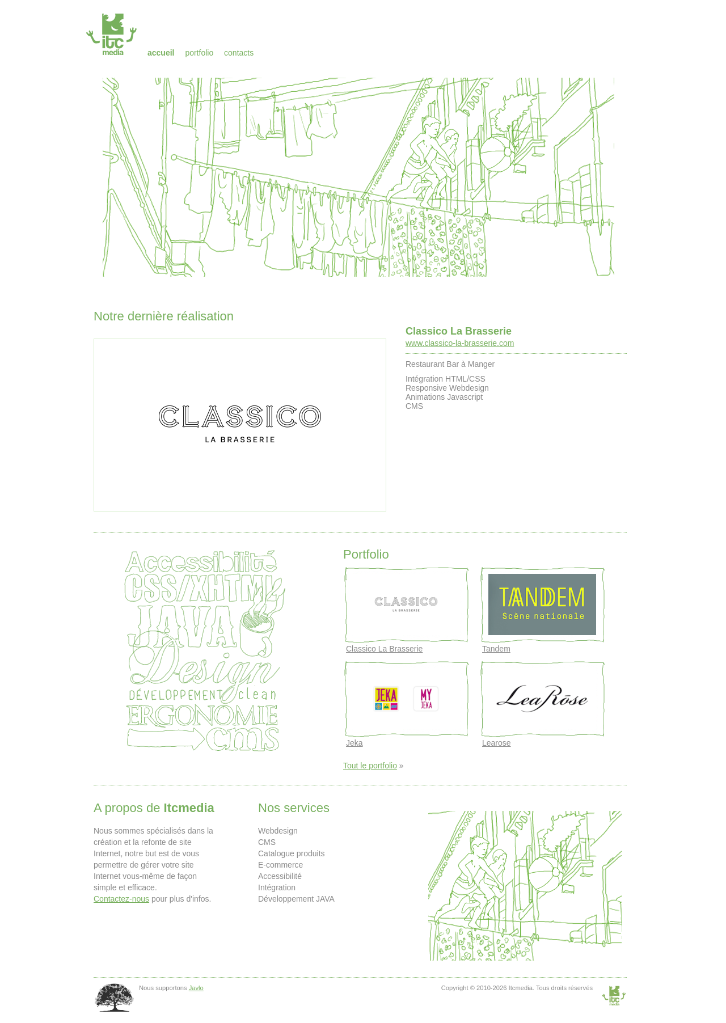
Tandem (496, 648)
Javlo (196, 987)
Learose (496, 742)
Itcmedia (112, 34)
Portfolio (199, 52)
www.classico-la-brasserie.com (460, 343)
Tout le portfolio (370, 765)
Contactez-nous (121, 898)
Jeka (354, 742)
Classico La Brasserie (459, 331)
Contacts (239, 52)
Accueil (160, 52)
